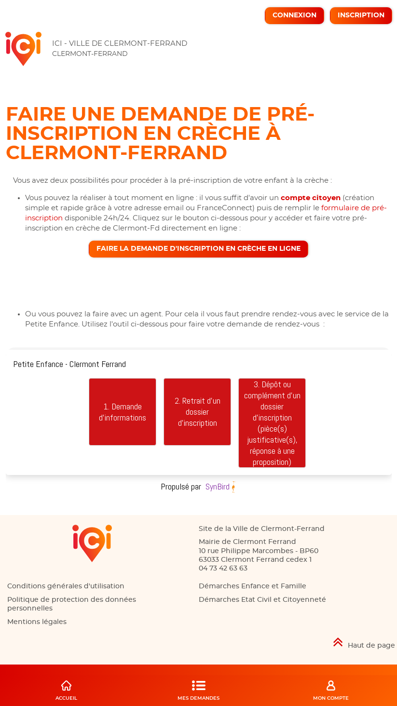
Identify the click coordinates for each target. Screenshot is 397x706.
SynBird (217, 486)
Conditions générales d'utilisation (65, 586)
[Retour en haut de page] (198, 642)
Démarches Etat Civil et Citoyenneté (262, 600)
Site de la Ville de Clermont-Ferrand (262, 529)
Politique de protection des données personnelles (71, 604)
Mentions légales (37, 622)
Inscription (361, 15)
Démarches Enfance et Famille (252, 586)
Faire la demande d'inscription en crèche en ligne (198, 248)
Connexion (294, 15)
